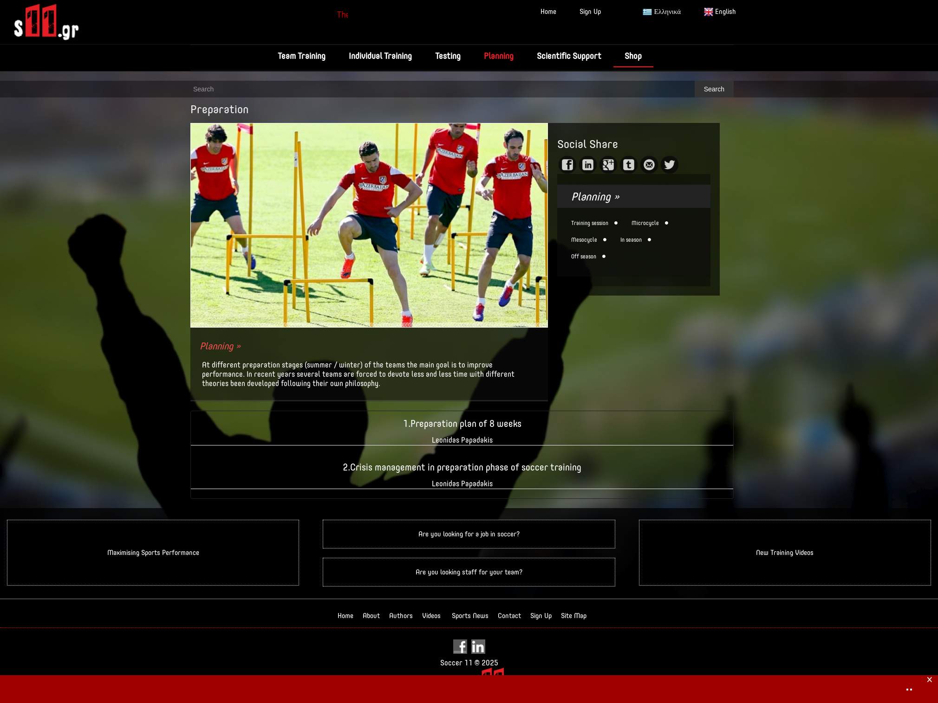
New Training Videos (785, 552)
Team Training (302, 56)
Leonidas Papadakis (462, 440)
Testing (448, 56)
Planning (499, 56)
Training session (589, 223)
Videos (431, 615)
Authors (401, 615)
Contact (509, 615)
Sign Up (590, 11)
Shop (633, 56)
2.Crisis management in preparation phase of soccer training (462, 467)
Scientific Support (569, 56)
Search (714, 89)
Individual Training (380, 56)
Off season (583, 256)
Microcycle (645, 223)
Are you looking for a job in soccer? (469, 534)
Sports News (470, 615)
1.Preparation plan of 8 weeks (462, 423)
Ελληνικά (662, 12)
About (371, 615)
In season (631, 240)
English (720, 12)
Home (548, 11)
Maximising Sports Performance (153, 552)
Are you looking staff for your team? (469, 572)
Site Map (573, 615)
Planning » (220, 346)
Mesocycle (584, 240)
